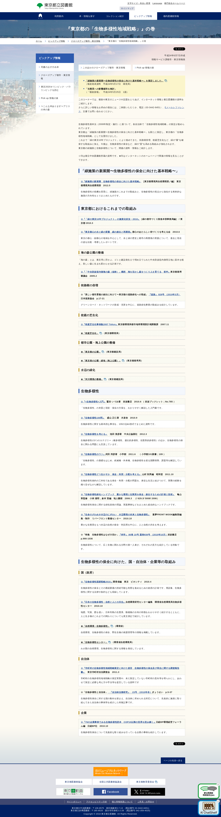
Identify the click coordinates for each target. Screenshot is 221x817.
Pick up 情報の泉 (145, 67)
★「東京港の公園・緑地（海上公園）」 (101, 360)
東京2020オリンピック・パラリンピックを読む (56, 88)
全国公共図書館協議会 (110, 782)
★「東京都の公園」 (91, 352)
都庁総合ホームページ (174, 3)
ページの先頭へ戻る (173, 760)
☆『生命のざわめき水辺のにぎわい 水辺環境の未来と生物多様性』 (115, 514)
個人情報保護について (122, 802)
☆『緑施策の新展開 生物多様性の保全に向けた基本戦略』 (111, 181)
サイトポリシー (74, 802)
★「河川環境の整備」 (92, 379)
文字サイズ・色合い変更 (138, 3)
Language (157, 3)
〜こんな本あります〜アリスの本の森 (55, 108)
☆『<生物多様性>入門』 (93, 401)
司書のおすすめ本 (50, 67)
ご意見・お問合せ (145, 802)
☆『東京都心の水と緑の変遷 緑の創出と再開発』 (106, 232)
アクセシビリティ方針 (96, 802)
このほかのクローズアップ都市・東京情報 (104, 67)
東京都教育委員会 (145, 782)
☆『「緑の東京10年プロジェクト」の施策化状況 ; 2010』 (110, 219)
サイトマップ (127, 8)
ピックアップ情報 (50, 58)
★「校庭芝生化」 (90, 333)
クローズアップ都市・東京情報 (55, 77)
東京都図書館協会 (74, 782)
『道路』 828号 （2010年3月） (165, 294)
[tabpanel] (110, 771)
